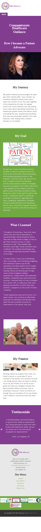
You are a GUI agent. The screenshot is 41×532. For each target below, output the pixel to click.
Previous (1, 429)
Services (20, 483)
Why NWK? (20, 481)
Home (20, 478)
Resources (21, 488)
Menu (4, 14)
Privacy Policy (33, 513)
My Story (20, 486)
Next (39, 429)
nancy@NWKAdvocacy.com (20, 465)
